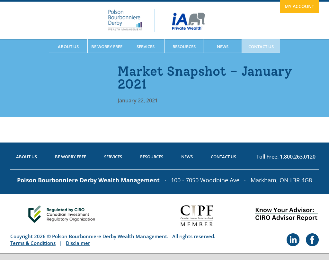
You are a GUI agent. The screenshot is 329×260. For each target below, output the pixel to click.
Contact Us (261, 46)
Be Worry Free (106, 46)
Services (146, 46)
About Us (68, 46)
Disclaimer (78, 243)
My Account (299, 6)
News (222, 46)
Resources (184, 46)
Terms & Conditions (33, 243)
